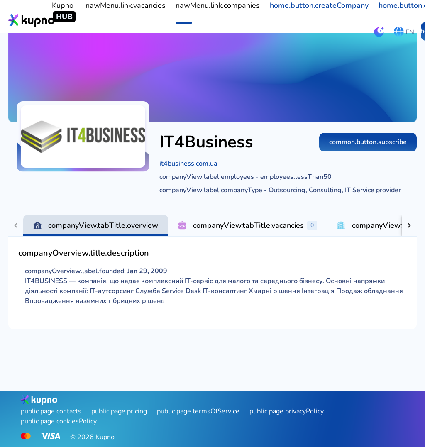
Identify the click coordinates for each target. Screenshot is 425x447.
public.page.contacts (51, 411)
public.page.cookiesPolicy (59, 421)
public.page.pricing (119, 411)
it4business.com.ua (188, 163)
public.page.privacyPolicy (286, 411)
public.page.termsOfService (198, 411)
